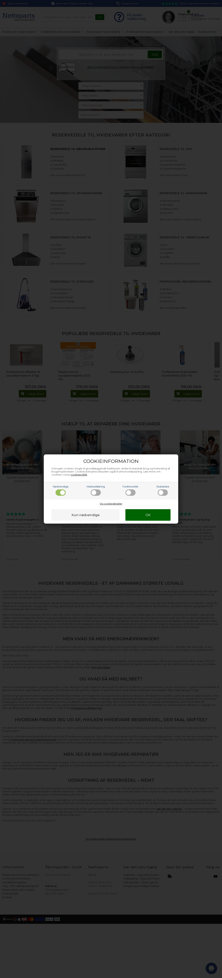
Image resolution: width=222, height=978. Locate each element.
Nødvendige (61, 490)
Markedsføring (96, 490)
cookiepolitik (79, 474)
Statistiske (162, 490)
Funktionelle (130, 490)
